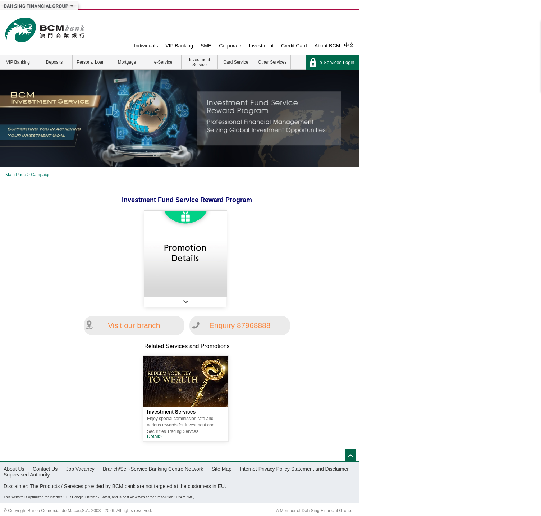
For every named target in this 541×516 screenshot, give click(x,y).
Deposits (54, 62)
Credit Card (294, 46)
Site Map (221, 469)
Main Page (15, 174)
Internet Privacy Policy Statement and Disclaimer (294, 469)
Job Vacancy (80, 469)
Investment (261, 46)
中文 (349, 45)
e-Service (163, 62)
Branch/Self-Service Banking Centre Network (153, 469)
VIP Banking (179, 46)
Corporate (230, 46)
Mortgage (127, 62)
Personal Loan (90, 62)
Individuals (146, 46)
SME (206, 46)
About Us (14, 469)
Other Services (272, 62)
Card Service (235, 62)
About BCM (327, 46)
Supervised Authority (27, 475)
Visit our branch (134, 325)
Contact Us (45, 469)
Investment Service (199, 62)
